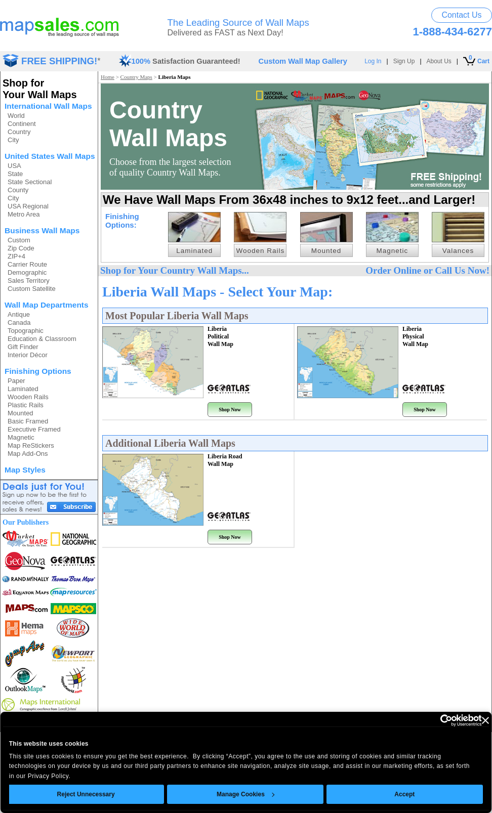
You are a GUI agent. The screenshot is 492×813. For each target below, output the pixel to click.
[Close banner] (485, 720)
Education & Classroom (42, 339)
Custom (19, 240)
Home (107, 77)
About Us (439, 61)
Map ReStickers (31, 445)
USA (14, 165)
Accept (405, 794)
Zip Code (21, 248)
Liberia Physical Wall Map (415, 336)
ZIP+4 (16, 256)
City (13, 140)
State (15, 174)
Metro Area (24, 214)
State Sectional (30, 182)
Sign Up (404, 61)
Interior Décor (28, 355)
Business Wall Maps (42, 230)
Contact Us (461, 15)
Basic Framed (28, 421)
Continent (22, 123)
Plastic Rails (26, 405)
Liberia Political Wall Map (220, 336)
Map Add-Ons (28, 453)
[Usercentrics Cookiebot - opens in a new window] (437, 720)
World (16, 115)
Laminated (23, 389)
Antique (19, 314)
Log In (372, 61)
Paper (16, 380)
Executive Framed (34, 429)
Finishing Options (38, 371)
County (18, 190)
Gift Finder (23, 347)
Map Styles (25, 469)
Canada (19, 322)
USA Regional (28, 206)
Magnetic (21, 437)
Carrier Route (27, 264)
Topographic (26, 330)
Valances (458, 250)
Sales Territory (29, 280)
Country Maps (136, 77)
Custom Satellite (32, 288)
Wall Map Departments (47, 305)
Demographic (27, 272)
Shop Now (230, 409)
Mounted (20, 413)
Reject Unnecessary (86, 794)
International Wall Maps (48, 106)
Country (19, 132)
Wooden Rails (28, 397)
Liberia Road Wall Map (225, 460)
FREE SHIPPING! (59, 61)
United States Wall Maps (50, 156)
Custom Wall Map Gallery (303, 61)
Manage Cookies (245, 794)
